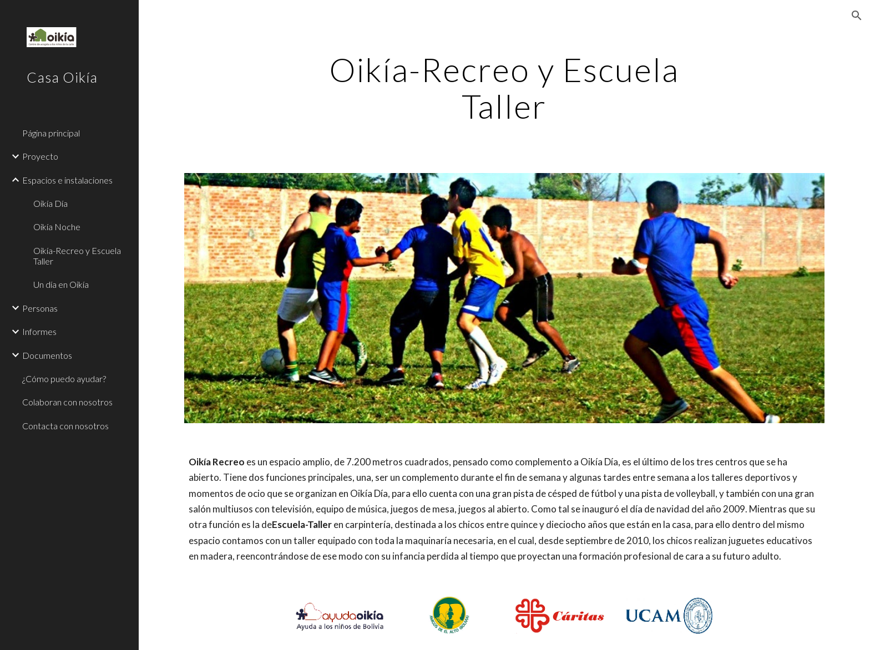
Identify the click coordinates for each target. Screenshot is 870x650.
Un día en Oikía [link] (61, 284)
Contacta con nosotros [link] (65, 425)
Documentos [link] (47, 355)
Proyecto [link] (40, 156)
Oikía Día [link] (50, 203)
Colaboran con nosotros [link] (67, 402)
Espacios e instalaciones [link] (67, 180)
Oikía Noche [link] (56, 226)
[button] (856, 15)
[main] (504, 88)
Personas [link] (40, 308)
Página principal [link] (51, 133)
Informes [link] (39, 331)
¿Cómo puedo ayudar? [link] (64, 378)
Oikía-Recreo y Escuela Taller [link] (77, 255)
